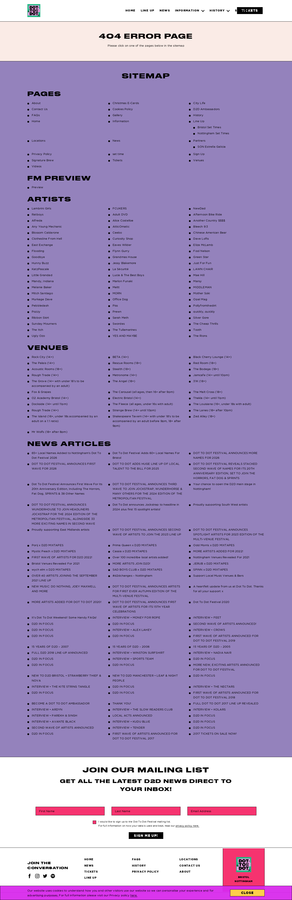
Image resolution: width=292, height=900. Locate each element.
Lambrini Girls (41, 208)
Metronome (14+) (125, 374)
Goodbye (38, 256)
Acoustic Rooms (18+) (47, 368)
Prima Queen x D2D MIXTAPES (135, 545)
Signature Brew (43, 160)
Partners (199, 140)
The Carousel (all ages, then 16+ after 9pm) (143, 391)
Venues (198, 160)
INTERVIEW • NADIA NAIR (212, 652)
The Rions (200, 335)
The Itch (37, 329)
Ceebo (117, 232)
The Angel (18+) (124, 381)
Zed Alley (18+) (204, 416)
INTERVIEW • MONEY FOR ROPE (136, 617)
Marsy (197, 281)
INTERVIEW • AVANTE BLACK (53, 721)
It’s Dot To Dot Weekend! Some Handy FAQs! (64, 617)
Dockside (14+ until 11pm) (50, 403)
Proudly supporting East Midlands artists (60, 529)
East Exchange (42, 244)
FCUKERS (120, 208)
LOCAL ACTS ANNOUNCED (132, 715)
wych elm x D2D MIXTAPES (51, 569)
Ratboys (37, 214)
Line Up (198, 121)
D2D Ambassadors (206, 109)
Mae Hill (198, 275)
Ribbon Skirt (40, 317)
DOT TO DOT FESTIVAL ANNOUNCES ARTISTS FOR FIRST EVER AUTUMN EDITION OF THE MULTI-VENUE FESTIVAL (146, 591)
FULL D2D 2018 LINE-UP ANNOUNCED (60, 652)
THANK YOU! (122, 703)
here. (133, 895)
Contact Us (39, 109)
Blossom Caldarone (45, 232)
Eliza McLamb (203, 244)
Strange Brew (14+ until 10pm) (134, 410)
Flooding (38, 250)
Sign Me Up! (146, 835)
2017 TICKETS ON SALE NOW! (215, 733)
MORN (117, 293)
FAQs (36, 115)
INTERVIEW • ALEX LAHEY (132, 629)
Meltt (116, 287)
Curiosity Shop (123, 238)
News (116, 140)
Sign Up (198, 153)
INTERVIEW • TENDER (129, 727)
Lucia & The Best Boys (128, 275)
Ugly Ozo (38, 335)
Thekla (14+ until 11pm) (209, 397)
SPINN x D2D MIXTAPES (210, 569)
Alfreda (37, 220)
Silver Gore (201, 317)
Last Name (122, 811)
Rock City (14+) (43, 356)
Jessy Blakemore (124, 262)
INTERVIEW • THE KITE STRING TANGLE (61, 686)
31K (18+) (199, 381)
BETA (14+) (121, 356)
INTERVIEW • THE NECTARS (213, 686)
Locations (38, 140)
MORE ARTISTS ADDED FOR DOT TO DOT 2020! (67, 601)
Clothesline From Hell (47, 238)
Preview (37, 187)
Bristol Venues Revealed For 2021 (56, 563)
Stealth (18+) (122, 368)
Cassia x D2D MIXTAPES (130, 551)
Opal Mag (200, 299)
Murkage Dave (42, 299)
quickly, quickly (204, 311)
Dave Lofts (201, 238)
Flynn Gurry (121, 250)
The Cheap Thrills (205, 323)
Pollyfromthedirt (204, 305)
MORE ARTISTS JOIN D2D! (131, 563)
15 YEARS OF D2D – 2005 (211, 646)
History (198, 115)
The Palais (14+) (43, 362)
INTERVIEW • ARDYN (47, 709)
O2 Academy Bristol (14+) (50, 397)
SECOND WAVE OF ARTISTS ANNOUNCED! (224, 623)
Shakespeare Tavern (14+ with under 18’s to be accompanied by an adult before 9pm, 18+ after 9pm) (147, 421)
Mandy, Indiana (43, 281)
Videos (36, 166)
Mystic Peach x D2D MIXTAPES (54, 551)
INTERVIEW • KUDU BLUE (131, 721)
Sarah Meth (121, 317)
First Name (47, 811)
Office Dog (120, 299)
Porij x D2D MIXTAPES (47, 545)
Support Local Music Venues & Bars (218, 575)
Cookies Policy (123, 109)
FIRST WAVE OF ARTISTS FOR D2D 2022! (62, 557)
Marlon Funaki (123, 281)
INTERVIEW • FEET (207, 617)
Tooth (197, 329)
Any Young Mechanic (47, 226)
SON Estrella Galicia (212, 146)
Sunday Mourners (44, 323)
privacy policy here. (187, 825)
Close (247, 893)
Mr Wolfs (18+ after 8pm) (50, 431)
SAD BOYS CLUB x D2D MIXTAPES (137, 569)
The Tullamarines (125, 329)
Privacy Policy (42, 153)
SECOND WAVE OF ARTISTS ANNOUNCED (63, 727)
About (36, 102)
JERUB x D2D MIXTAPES (210, 563)
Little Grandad (42, 275)
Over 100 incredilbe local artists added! (141, 557)
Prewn (117, 311)
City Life (199, 102)
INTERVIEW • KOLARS (209, 709)
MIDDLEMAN (202, 287)
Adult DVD (120, 214)
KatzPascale (40, 268)
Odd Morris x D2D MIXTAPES (213, 545)
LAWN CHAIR (203, 268)
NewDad (199, 208)
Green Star (201, 256)
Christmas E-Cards (126, 102)
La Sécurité (121, 268)
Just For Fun (202, 262)
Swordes (119, 323)
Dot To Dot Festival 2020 (211, 601)
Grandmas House (125, 256)
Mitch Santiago (42, 293)
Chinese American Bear (209, 232)
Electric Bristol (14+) (127, 397)
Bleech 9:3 (200, 226)
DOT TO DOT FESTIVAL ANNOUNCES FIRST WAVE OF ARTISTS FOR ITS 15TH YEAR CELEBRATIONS (144, 606)
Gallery (117, 115)
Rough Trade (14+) (45, 374)
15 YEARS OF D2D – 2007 (50, 646)
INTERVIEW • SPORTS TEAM (133, 658)
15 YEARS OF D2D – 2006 (131, 646)
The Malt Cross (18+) (207, 391)
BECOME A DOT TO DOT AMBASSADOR (60, 703)
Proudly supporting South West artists (220, 504)
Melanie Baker (42, 287)
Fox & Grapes (41, 391)
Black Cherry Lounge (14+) (212, 356)
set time (118, 153)
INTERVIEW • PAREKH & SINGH (54, 715)
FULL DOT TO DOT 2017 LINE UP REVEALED (225, 703)
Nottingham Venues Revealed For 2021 (221, 557)
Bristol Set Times (209, 127)
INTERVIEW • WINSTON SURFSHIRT (139, 652)
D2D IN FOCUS (42, 623)
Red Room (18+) (204, 362)
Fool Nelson (201, 250)
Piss (115, 305)
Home (36, 121)
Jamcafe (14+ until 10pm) (211, 374)
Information (121, 121)
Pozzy (36, 311)
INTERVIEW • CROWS (209, 629)
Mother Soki (201, 293)
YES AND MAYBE (125, 335)
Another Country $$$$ (209, 220)
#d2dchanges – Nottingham (132, 575)
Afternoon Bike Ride (207, 214)
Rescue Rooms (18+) (127, 362)
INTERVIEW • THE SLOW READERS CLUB (143, 709)
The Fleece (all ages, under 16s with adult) (143, 403)
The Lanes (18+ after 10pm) (212, 410)
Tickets (117, 160)
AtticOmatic (121, 226)
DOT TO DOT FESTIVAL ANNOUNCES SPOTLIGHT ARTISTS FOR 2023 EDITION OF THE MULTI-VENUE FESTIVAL (228, 534)
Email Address (201, 811)
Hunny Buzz (40, 262)
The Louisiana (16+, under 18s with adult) (222, 403)
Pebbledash (40, 305)
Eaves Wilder (122, 244)
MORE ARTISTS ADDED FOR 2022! (218, 551)
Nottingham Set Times (213, 133)
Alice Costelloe (123, 220)
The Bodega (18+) (206, 368)
